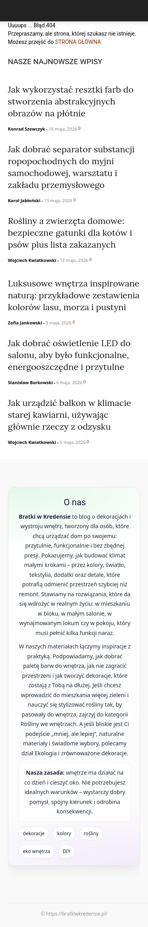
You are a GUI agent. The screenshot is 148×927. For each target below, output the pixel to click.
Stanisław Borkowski (30, 382)
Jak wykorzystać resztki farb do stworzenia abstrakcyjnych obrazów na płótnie (70, 101)
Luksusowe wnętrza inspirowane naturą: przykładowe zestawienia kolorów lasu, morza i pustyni (74, 295)
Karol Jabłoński (24, 200)
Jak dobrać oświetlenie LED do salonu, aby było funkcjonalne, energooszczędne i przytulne (69, 354)
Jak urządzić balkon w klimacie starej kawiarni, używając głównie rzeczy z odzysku (69, 414)
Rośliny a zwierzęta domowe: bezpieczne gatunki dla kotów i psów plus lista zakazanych (70, 232)
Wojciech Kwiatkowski (32, 260)
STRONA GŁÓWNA (78, 42)
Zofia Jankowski (25, 323)
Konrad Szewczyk (26, 129)
